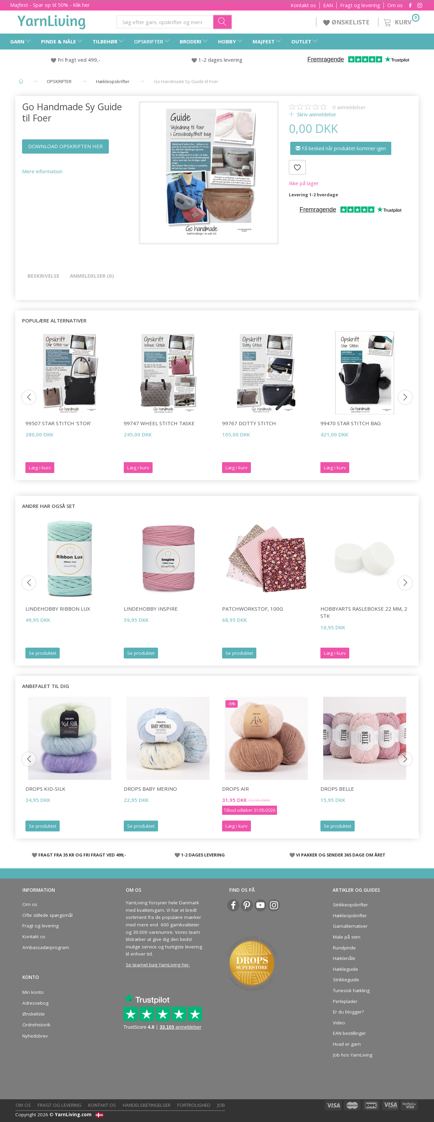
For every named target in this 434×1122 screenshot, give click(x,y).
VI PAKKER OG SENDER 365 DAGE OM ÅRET (341, 855)
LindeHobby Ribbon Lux (57, 608)
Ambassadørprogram (45, 947)
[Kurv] (400, 21)
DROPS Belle (337, 788)
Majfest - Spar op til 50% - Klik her (50, 4)
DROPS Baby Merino (150, 788)
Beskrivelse (43, 275)
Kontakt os (303, 5)
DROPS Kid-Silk (45, 788)
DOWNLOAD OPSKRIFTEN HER (65, 146)
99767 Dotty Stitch (249, 423)
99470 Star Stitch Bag (350, 423)
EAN (328, 5)
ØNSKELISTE (347, 22)
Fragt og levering (360, 5)
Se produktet (42, 653)
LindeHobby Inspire (151, 608)
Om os (395, 5)
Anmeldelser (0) (92, 275)
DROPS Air (235, 788)
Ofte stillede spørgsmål (47, 915)
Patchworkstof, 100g (252, 608)
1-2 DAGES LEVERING (203, 855)
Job (221, 1105)
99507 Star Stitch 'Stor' (58, 423)
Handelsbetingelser (147, 1105)
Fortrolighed (194, 1105)
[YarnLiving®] (51, 20)
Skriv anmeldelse (316, 114)
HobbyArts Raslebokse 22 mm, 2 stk (363, 612)
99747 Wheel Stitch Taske (159, 423)
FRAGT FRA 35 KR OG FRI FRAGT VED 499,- (82, 855)
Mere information (42, 171)
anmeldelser (349, 107)
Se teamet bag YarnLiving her (157, 965)
